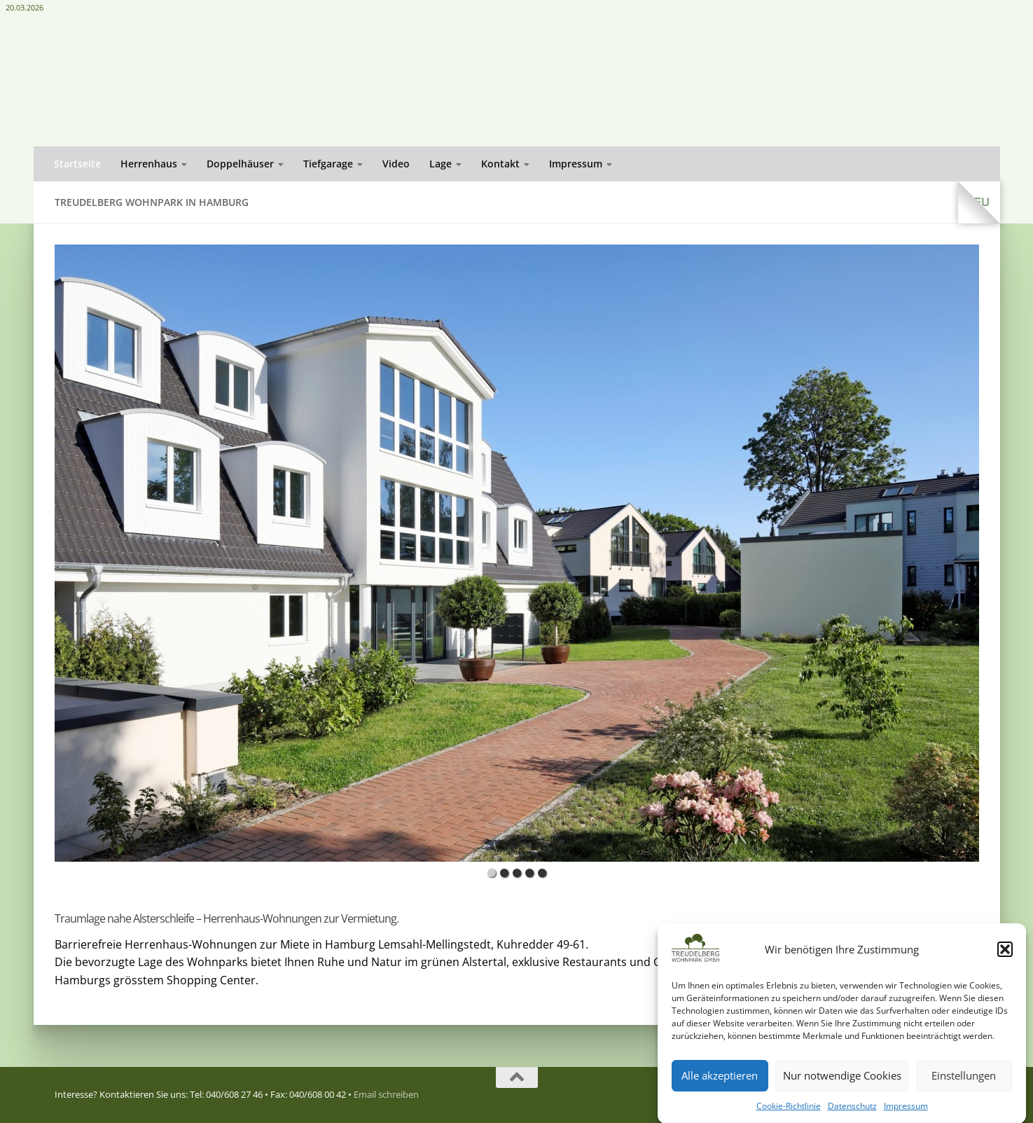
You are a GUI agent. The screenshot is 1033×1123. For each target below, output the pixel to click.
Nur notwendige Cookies (842, 1091)
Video (396, 163)
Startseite (77, 163)
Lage (440, 163)
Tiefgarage (328, 163)
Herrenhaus (148, 163)
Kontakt (500, 163)
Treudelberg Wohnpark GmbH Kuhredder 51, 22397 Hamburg (914, 43)
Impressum (575, 163)
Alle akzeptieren (719, 1091)
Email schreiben (945, 104)
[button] (1005, 965)
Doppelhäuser (240, 163)
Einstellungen (963, 1091)
